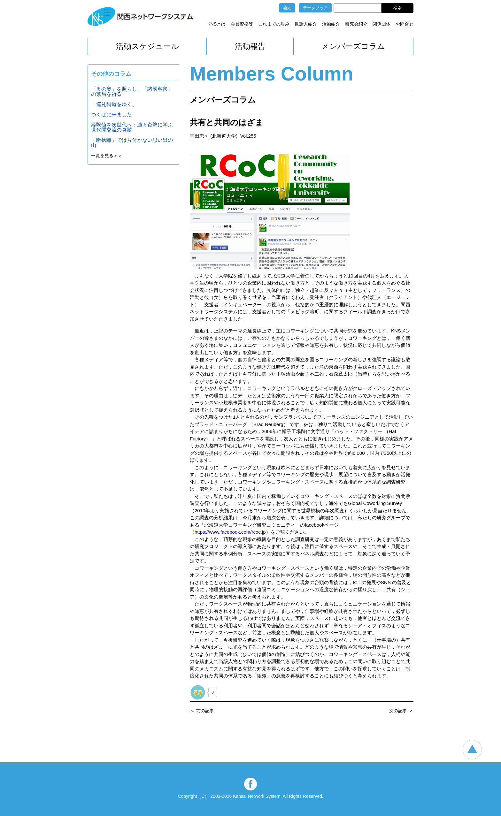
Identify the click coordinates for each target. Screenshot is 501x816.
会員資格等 (242, 24)
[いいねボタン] (198, 692)
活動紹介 (331, 24)
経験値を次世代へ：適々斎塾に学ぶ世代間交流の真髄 (132, 127)
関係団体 (381, 24)
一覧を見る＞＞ (106, 155)
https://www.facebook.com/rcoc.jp (230, 532)
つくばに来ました (111, 114)
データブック (315, 7)
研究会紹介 (356, 24)
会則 (287, 7)
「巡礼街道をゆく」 (114, 104)
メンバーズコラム (353, 46)
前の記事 (205, 710)
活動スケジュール (147, 46)
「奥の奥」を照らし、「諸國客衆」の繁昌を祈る (132, 91)
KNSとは (216, 24)
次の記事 (398, 710)
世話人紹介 (306, 24)
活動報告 (250, 46)
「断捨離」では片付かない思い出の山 (132, 142)
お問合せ (404, 24)
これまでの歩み (273, 24)
